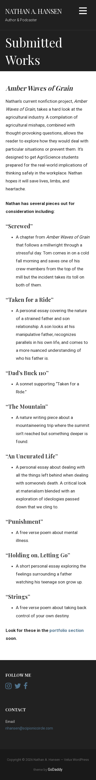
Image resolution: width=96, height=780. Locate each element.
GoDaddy (55, 769)
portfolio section (66, 630)
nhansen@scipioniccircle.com (29, 728)
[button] (83, 11)
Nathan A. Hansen (33, 11)
